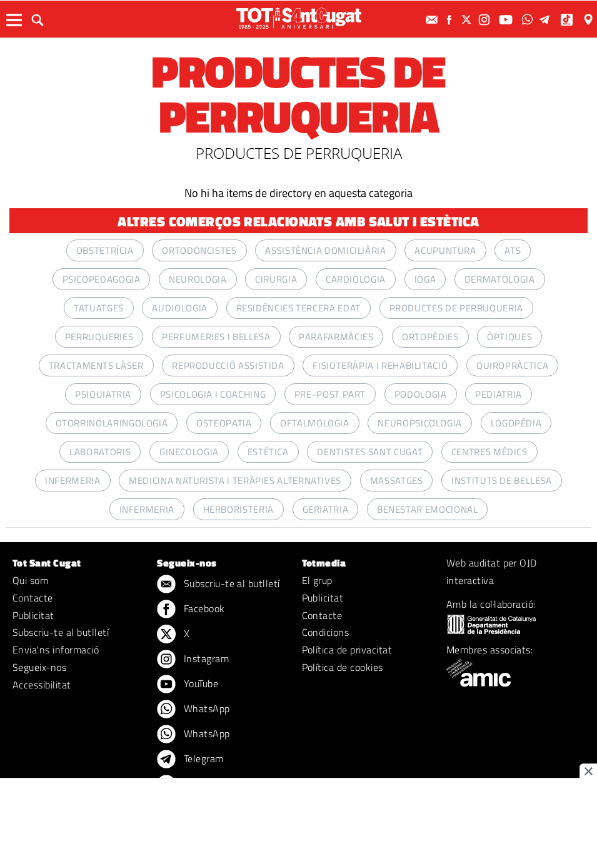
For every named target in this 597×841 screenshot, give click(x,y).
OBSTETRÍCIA (105, 250)
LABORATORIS (100, 452)
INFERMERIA (72, 480)
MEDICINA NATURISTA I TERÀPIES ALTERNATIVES (235, 480)
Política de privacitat (347, 649)
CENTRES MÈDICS (489, 452)
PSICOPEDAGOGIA (102, 279)
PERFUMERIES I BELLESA (216, 337)
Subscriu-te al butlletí (61, 632)
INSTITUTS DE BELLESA (501, 480)
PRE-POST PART (330, 394)
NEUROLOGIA (197, 279)
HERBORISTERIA (238, 509)
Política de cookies (342, 667)
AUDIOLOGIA (179, 308)
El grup (317, 580)
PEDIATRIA (498, 394)
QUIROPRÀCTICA (512, 365)
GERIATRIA (326, 509)
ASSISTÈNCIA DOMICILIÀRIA (325, 250)
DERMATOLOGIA (499, 279)
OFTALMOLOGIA (314, 423)
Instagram (193, 659)
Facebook (190, 609)
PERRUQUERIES (99, 337)
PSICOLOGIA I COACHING (213, 394)
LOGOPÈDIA (516, 423)
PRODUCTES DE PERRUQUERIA (456, 308)
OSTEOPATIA (223, 423)
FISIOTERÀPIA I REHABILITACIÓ (380, 365)
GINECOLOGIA (189, 452)
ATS (512, 250)
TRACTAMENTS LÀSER (96, 365)
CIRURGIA (276, 279)
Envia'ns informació (56, 649)
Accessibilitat (42, 684)
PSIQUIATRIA (103, 394)
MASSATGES (396, 480)
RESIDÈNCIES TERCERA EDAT (298, 308)
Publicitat (33, 615)
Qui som (30, 580)
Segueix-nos (39, 667)
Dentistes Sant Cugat (370, 452)
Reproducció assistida (228, 365)
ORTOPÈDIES (430, 337)
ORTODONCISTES (199, 250)
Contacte (33, 597)
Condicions (325, 632)
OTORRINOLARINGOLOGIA (112, 423)
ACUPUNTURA (445, 250)
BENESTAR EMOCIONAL (427, 509)
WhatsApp (193, 709)
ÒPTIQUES (509, 337)
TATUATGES (99, 308)
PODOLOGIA (420, 394)
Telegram (190, 759)
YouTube (187, 684)
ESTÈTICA (268, 452)
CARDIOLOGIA (356, 279)
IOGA (425, 279)
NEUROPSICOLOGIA (420, 423)
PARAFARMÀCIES (336, 337)
